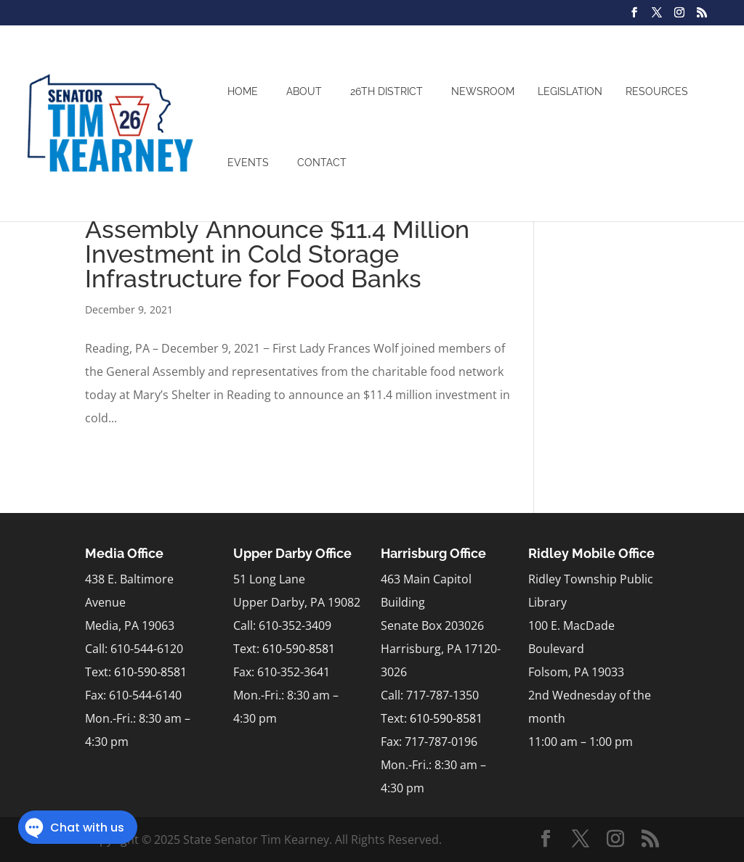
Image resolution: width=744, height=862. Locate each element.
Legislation (570, 91)
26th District (386, 91)
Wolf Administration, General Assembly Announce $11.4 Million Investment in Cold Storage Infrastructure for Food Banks (277, 241)
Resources (657, 91)
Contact (322, 162)
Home (242, 91)
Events (248, 162)
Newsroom (482, 91)
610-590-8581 (150, 672)
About (304, 91)
